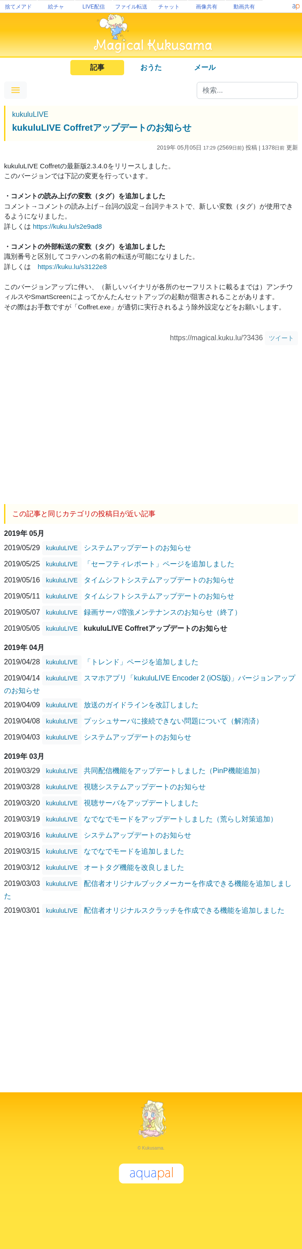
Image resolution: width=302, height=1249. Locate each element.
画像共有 (206, 7)
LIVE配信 (93, 7)
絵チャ (56, 7)
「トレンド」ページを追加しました (141, 661)
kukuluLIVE (30, 114)
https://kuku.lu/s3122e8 (72, 266)
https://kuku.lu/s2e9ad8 (67, 226)
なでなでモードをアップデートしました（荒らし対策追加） (180, 818)
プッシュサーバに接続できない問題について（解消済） (173, 720)
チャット (169, 7)
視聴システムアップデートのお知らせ (145, 786)
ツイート (281, 338)
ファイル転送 (131, 7)
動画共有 (244, 7)
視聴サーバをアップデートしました (141, 802)
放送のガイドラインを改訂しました (141, 704)
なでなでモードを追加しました (134, 851)
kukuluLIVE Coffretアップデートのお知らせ (101, 128)
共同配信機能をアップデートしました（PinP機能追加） (174, 770)
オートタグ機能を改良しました (134, 867)
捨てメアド (18, 7)
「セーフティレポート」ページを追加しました (159, 563)
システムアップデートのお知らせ (137, 547)
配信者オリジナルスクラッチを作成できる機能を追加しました (184, 910)
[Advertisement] (151, 421)
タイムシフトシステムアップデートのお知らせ (159, 579)
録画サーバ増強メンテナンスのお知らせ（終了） (163, 612)
